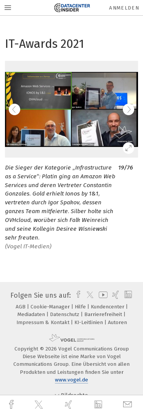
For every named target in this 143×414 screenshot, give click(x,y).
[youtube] (102, 295)
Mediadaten (32, 314)
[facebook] (12, 405)
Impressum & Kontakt (43, 322)
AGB (21, 306)
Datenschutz (65, 314)
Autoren (117, 322)
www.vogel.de (71, 380)
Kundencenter (108, 306)
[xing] (69, 404)
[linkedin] (99, 405)
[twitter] (40, 404)
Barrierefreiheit (104, 314)
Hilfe (81, 306)
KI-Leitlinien (89, 322)
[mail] (128, 405)
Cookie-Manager (51, 306)
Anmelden (124, 8)
